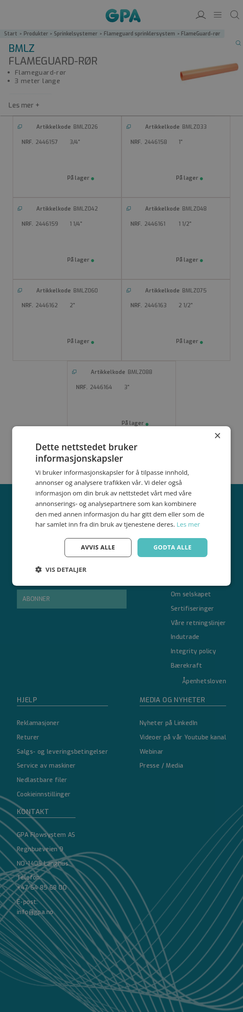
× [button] (217, 436)
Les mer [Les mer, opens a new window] (188, 524)
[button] (60, 569)
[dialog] (121, 506)
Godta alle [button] (173, 547)
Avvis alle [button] (98, 547)
